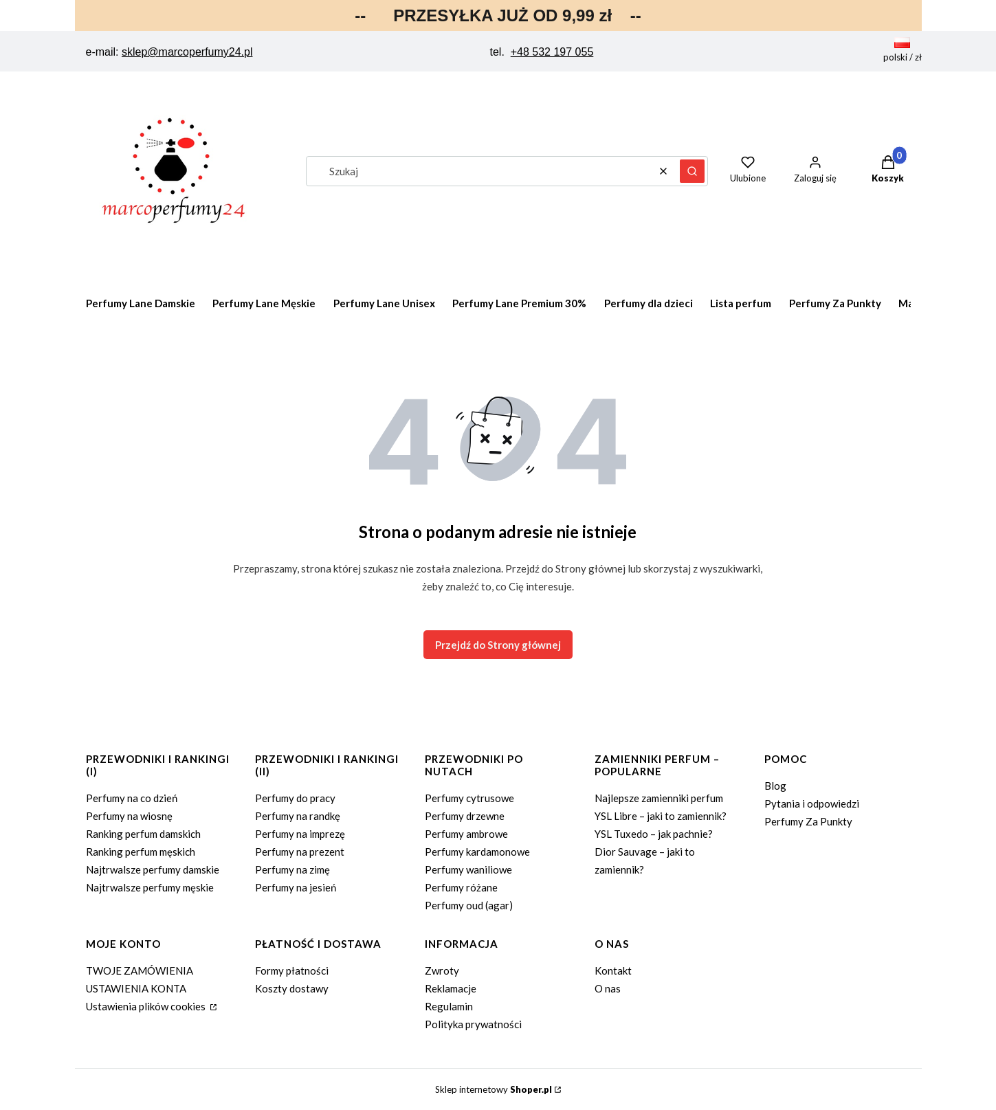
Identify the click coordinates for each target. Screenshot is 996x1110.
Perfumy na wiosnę (129, 816)
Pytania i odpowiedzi (811, 803)
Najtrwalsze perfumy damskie (152, 869)
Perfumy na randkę (297, 816)
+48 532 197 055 (552, 52)
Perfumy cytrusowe (469, 798)
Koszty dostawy (292, 988)
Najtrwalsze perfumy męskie (150, 887)
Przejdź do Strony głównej (498, 645)
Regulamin (449, 1006)
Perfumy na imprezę (300, 834)
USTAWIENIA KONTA (136, 988)
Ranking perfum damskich (143, 834)
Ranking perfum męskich (140, 851)
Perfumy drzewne (465, 816)
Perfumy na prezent (299, 851)
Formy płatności (292, 970)
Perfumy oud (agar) (469, 905)
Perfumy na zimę (292, 869)
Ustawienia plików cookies (147, 1006)
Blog (775, 785)
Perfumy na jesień (295, 887)
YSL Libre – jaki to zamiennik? (661, 816)
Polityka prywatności (473, 1024)
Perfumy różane (461, 887)
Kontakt (613, 970)
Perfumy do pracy (295, 798)
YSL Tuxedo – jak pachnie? (654, 834)
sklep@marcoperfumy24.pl (187, 52)
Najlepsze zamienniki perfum (659, 798)
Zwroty (442, 970)
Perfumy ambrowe (466, 834)
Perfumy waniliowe (468, 869)
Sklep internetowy (493, 1089)
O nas (608, 988)
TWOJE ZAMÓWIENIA (139, 970)
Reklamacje (450, 988)
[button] (692, 171)
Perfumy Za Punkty (808, 821)
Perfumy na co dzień (131, 798)
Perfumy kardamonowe (477, 851)
